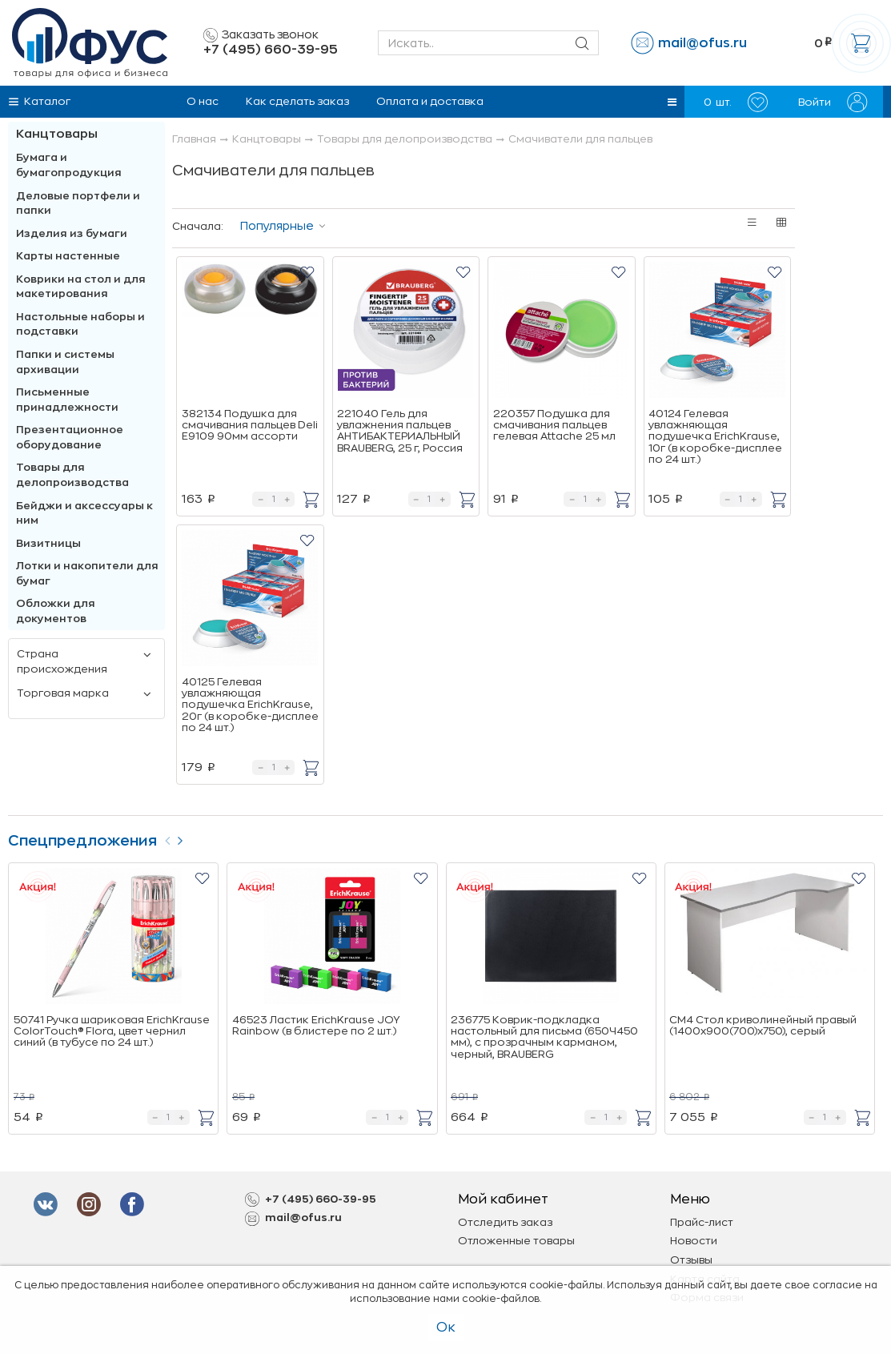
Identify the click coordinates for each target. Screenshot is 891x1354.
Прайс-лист (701, 1222)
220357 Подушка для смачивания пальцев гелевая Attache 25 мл (554, 425)
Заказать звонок (261, 35)
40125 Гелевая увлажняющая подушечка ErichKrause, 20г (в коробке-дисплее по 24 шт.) (250, 705)
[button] (672, 102)
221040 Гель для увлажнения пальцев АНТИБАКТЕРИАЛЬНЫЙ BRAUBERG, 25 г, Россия (400, 430)
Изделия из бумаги (71, 233)
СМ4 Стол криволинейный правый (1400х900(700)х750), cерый (763, 1025)
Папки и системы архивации (65, 362)
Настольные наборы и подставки (80, 324)
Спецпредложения (82, 841)
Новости (693, 1240)
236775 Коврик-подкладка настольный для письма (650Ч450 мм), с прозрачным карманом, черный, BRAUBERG (544, 1036)
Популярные (277, 225)
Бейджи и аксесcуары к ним (84, 513)
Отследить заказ (505, 1222)
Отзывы (691, 1260)
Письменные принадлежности (67, 399)
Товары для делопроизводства (72, 475)
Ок (446, 1327)
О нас (203, 101)
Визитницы (48, 543)
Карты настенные (68, 256)
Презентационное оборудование (69, 437)
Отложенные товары (516, 1240)
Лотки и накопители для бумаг (87, 573)
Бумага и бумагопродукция (69, 165)
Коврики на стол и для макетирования (81, 286)
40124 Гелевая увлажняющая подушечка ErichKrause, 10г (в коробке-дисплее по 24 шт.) (715, 436)
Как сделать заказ (297, 101)
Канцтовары (57, 134)
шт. (736, 102)
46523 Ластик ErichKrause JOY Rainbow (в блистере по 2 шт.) (315, 1025)
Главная (194, 139)
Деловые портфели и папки (78, 203)
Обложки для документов (55, 611)
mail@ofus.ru (702, 43)
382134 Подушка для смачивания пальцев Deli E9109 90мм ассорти (250, 425)
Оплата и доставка (430, 101)
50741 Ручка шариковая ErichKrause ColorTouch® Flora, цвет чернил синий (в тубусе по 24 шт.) (112, 1031)
